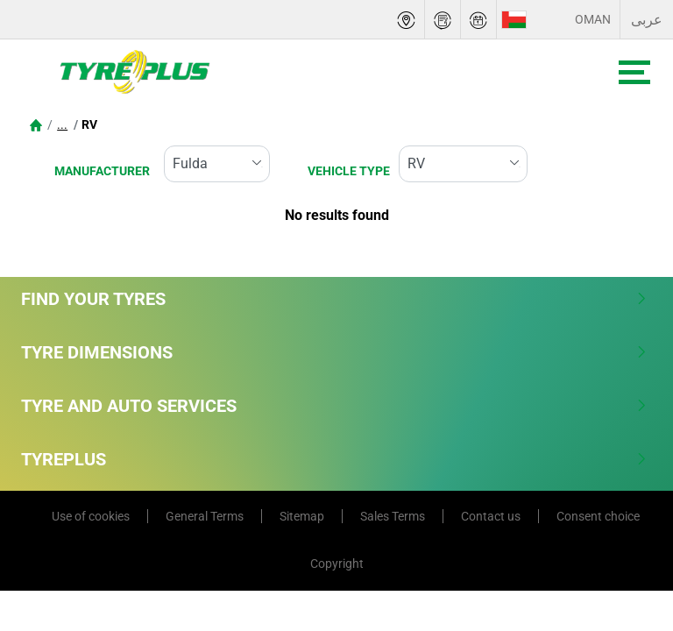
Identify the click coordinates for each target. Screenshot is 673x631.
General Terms (205, 516)
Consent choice (598, 516)
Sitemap (302, 516)
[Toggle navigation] (634, 72)
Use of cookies (91, 516)
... (62, 124)
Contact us (491, 516)
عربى (646, 19)
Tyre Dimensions (334, 352)
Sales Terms (392, 516)
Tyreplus (334, 459)
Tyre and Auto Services (334, 406)
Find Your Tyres (334, 299)
